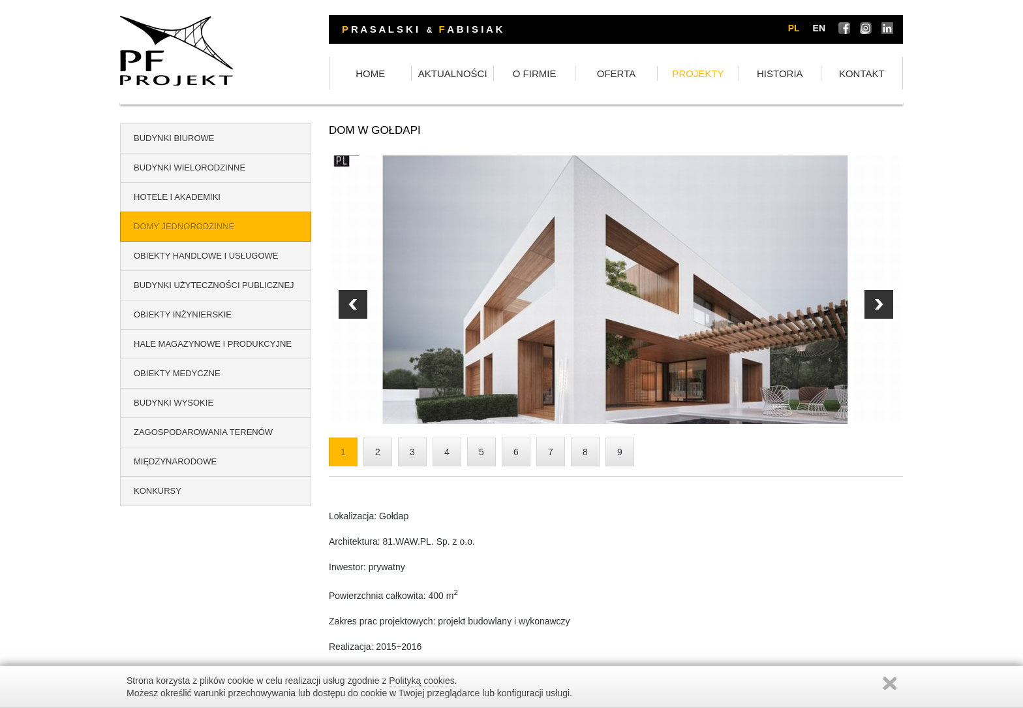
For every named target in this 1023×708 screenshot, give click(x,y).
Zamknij (889, 683)
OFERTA (616, 73)
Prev (878, 304)
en (819, 28)
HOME (370, 73)
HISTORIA (780, 73)
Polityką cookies (421, 680)
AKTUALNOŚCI (452, 73)
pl (794, 28)
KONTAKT (862, 73)
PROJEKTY (698, 73)
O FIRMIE (535, 73)
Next (353, 304)
